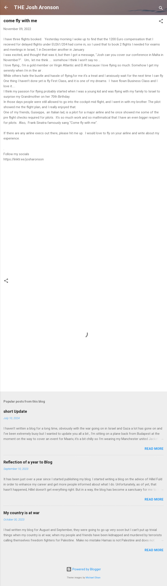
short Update (15, 411)
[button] (161, 21)
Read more (154, 449)
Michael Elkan (93, 577)
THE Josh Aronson (36, 7)
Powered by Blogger (83, 569)
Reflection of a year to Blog (27, 462)
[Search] (161, 8)
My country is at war (21, 512)
